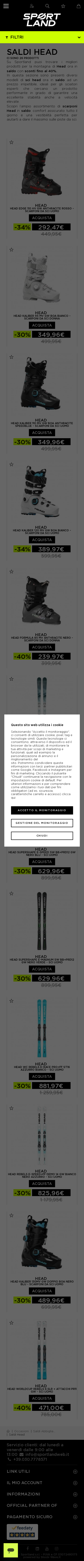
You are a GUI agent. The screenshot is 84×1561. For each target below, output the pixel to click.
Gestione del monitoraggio (42, 823)
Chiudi (42, 835)
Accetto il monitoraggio (42, 810)
